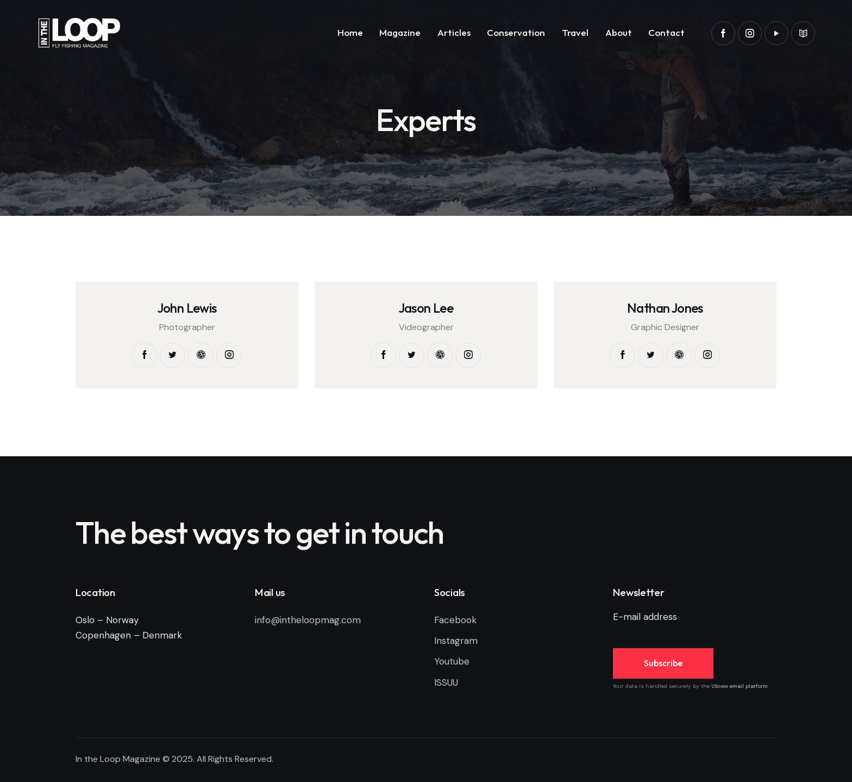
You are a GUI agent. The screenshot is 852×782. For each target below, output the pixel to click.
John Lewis (187, 308)
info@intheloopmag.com (308, 620)
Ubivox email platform (739, 686)
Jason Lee (426, 308)
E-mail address (645, 617)
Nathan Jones (665, 308)
